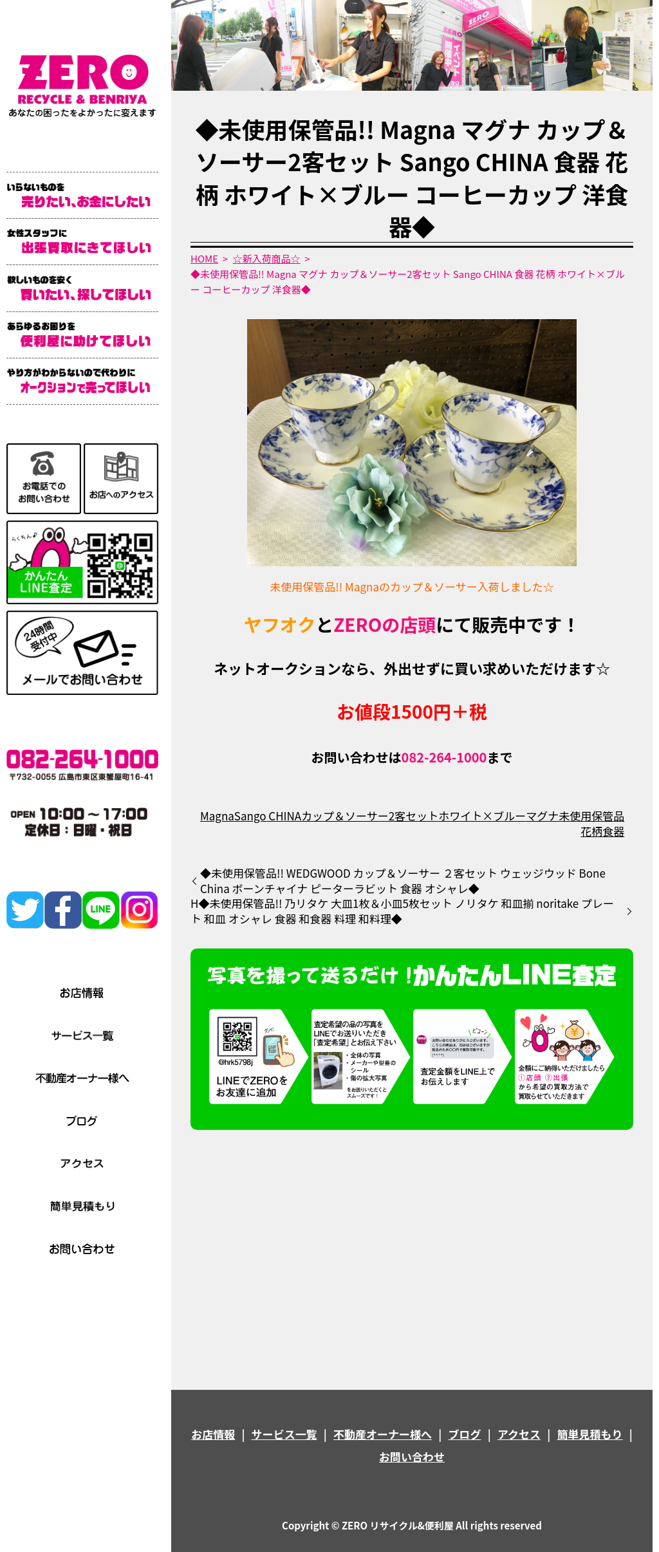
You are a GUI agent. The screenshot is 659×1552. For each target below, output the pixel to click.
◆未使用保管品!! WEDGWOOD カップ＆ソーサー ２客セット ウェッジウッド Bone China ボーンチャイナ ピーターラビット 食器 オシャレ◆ (403, 880)
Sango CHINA (267, 816)
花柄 (591, 831)
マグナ (542, 816)
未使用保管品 (591, 816)
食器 (613, 831)
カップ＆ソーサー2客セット (369, 816)
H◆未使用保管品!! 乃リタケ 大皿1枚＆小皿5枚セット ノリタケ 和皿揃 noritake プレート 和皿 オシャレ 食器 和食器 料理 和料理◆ (402, 911)
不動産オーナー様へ (382, 1434)
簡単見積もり (590, 1434)
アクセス (519, 1434)
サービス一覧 (284, 1434)
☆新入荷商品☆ (267, 258)
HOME (204, 258)
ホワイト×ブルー (482, 816)
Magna (217, 816)
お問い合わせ (412, 1456)
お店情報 (213, 1434)
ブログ (465, 1434)
